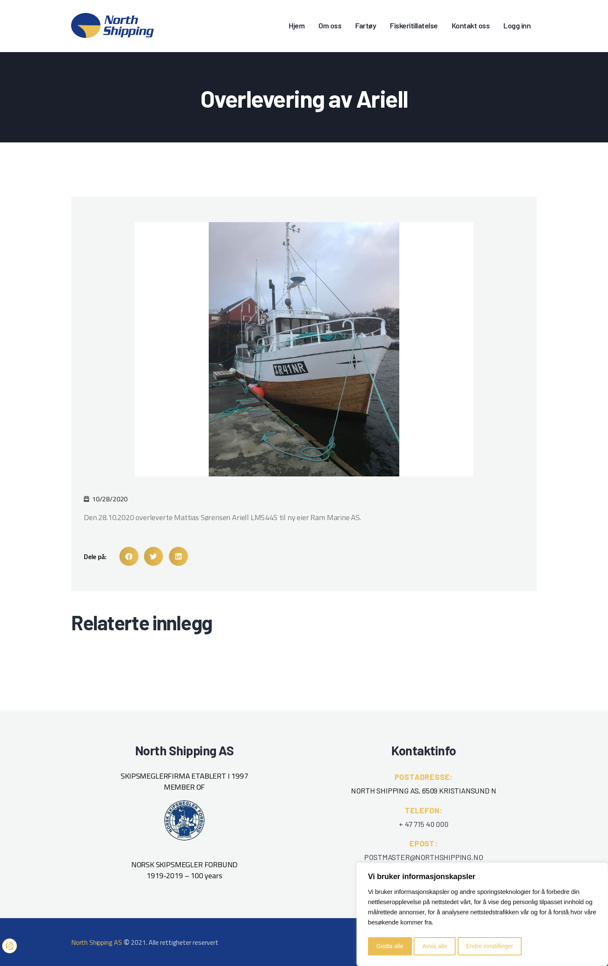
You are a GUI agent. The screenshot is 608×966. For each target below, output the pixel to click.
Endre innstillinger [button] (489, 946)
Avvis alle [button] (434, 946)
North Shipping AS (96, 942)
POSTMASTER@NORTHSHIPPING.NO (423, 857)
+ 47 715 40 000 (423, 824)
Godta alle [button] (389, 946)
